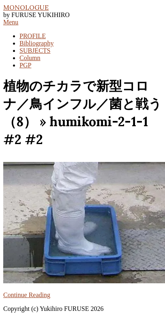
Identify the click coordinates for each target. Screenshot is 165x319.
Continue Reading (26, 294)
